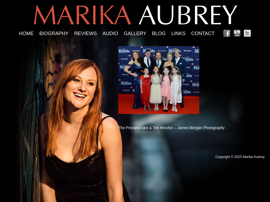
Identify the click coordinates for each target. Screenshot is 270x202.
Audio (110, 33)
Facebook (227, 33)
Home (26, 33)
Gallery (135, 33)
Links (178, 33)
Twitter (247, 33)
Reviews (85, 33)
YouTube (237, 33)
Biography (54, 33)
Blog (159, 33)
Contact (203, 33)
